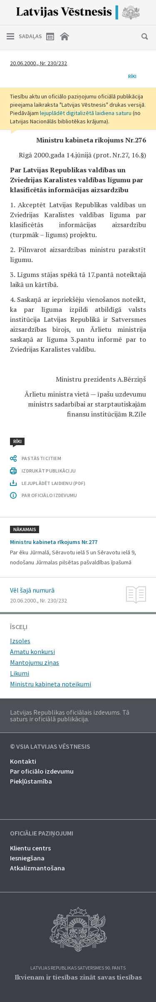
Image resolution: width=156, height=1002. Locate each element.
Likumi (19, 673)
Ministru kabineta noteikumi (50, 684)
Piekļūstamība (31, 781)
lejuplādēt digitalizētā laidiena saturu (85, 113)
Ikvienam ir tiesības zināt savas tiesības (78, 977)
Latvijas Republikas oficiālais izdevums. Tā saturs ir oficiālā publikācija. (69, 715)
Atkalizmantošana (37, 868)
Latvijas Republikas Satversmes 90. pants (78, 968)
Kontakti (23, 761)
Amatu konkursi (32, 651)
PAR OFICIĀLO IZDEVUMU (49, 495)
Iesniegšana (27, 858)
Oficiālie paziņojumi (41, 833)
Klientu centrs (30, 848)
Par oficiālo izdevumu (42, 771)
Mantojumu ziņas (34, 662)
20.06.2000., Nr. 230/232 (38, 63)
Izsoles (20, 641)
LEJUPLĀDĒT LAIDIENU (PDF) (53, 483)
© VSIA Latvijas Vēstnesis (50, 746)
